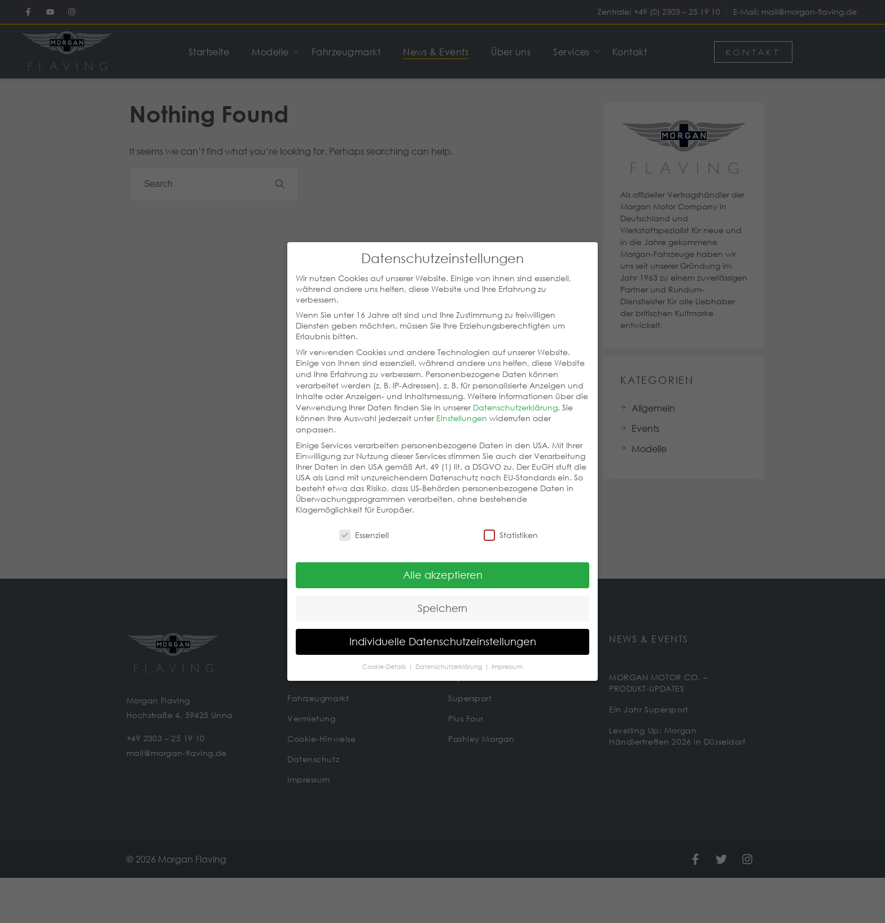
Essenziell (364, 522)
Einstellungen (461, 405)
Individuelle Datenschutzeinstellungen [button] (442, 628)
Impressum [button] (507, 653)
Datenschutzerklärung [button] (449, 653)
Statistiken (511, 522)
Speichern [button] (442, 595)
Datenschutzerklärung (515, 394)
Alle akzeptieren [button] (443, 561)
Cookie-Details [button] (385, 653)
